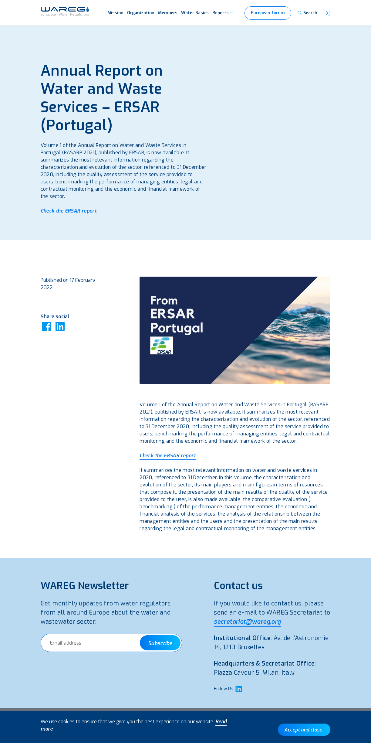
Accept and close (303, 730)
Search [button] (310, 13)
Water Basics (195, 13)
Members (167, 13)
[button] (327, 13)
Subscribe (160, 643)
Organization (140, 13)
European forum (268, 13)
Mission (115, 13)
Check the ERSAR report (69, 211)
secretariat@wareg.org (247, 622)
